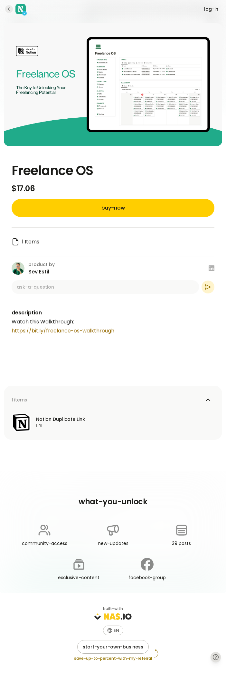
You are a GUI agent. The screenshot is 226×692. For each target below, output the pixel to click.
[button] (113, 630)
